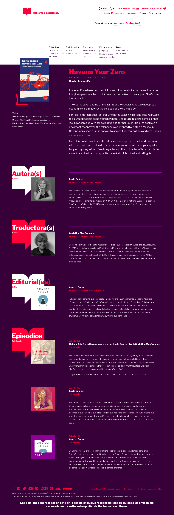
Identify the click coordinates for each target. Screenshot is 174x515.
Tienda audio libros (152, 8)
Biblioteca (90, 52)
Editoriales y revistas (107, 52)
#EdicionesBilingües (21, 116)
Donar (107, 13)
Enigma (57, 493)
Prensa (143, 13)
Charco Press (121, 454)
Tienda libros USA (125, 8)
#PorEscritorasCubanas (39, 120)
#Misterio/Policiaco (53, 116)
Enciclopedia (73, 50)
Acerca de (119, 13)
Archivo (159, 13)
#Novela (16, 120)
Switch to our (117, 23)
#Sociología (57, 123)
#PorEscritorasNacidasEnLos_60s (27, 123)
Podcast (110, 489)
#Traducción (17, 127)
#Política (24, 120)
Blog (124, 50)
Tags (150, 13)
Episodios (56, 52)
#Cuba (15, 113)
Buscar (105, 8)
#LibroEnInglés (37, 116)
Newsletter (132, 13)
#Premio (48, 123)
